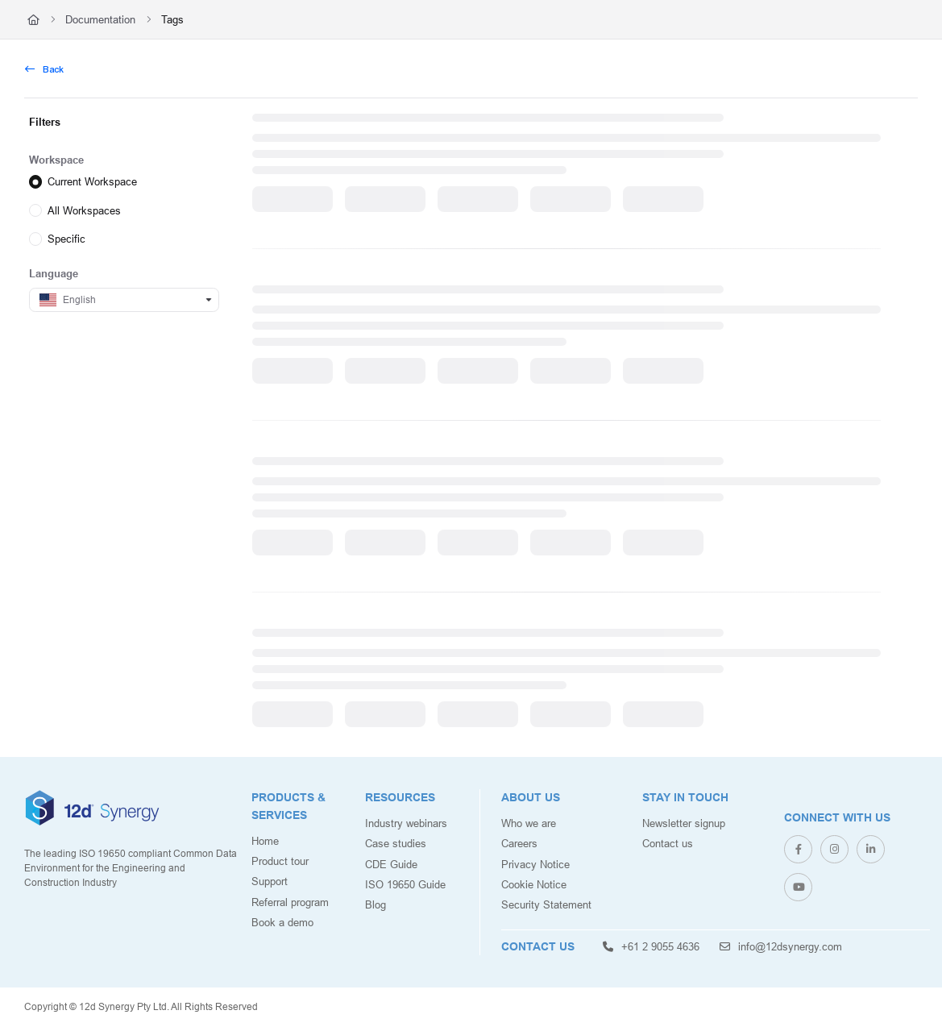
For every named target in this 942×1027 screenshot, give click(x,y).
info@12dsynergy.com (781, 946)
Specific (66, 238)
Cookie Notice (533, 884)
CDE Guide (391, 864)
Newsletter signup (683, 823)
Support (269, 881)
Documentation (100, 19)
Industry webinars (406, 823)
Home (265, 840)
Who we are (528, 823)
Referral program (290, 902)
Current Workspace (92, 181)
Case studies (395, 843)
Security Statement (546, 904)
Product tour (280, 860)
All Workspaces (84, 209)
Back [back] (44, 69)
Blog (375, 904)
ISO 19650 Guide (405, 884)
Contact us (667, 843)
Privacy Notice (535, 864)
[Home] (33, 19)
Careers (519, 843)
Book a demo (282, 922)
